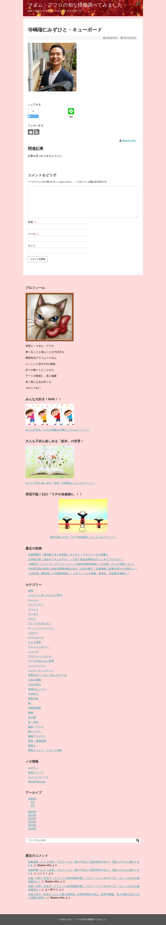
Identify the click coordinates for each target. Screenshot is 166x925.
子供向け (33, 693)
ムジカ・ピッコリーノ (41, 670)
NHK (31, 590)
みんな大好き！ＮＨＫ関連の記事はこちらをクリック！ (57, 429)
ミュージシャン (37, 665)
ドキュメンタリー (38, 646)
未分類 (32, 717)
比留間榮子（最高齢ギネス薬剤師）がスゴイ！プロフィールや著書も (68, 554)
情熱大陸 (33, 698)
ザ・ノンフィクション (41, 628)
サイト (32, 245)
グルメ (32, 618)
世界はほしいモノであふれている (47, 675)
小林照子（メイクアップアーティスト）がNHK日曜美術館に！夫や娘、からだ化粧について (81, 564)
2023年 (32, 811)
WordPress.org (36, 781)
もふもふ (33, 599)
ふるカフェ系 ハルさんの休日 (45, 595)
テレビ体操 (34, 642)
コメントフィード (38, 777)
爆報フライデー (37, 736)
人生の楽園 (34, 679)
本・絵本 (33, 722)
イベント (33, 609)
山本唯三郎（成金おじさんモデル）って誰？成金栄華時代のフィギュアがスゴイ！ (76, 559)
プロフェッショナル (39, 656)
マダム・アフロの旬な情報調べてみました (75, 5)
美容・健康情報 (37, 740)
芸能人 (32, 745)
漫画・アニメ (36, 726)
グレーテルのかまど (39, 623)
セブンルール (36, 637)
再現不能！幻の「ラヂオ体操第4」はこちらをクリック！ (83, 537)
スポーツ (33, 632)
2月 (33, 805)
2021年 (32, 818)
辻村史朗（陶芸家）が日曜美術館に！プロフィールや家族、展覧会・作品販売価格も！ (79, 573)
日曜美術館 (34, 708)
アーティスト (36, 604)
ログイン (33, 767)
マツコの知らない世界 (41, 661)
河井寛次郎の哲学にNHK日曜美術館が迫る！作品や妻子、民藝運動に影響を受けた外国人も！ (82, 568)
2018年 (32, 828)
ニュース (33, 651)
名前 (32, 222)
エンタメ (33, 614)
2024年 (32, 798)
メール (33, 233)
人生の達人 (34, 684)
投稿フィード (36, 772)
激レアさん (34, 731)
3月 (33, 802)
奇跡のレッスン (37, 689)
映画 (30, 712)
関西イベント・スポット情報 (45, 750)
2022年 (32, 815)
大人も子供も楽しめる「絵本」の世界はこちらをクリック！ (60, 483)
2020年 (32, 821)
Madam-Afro (129, 140)
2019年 (32, 825)
